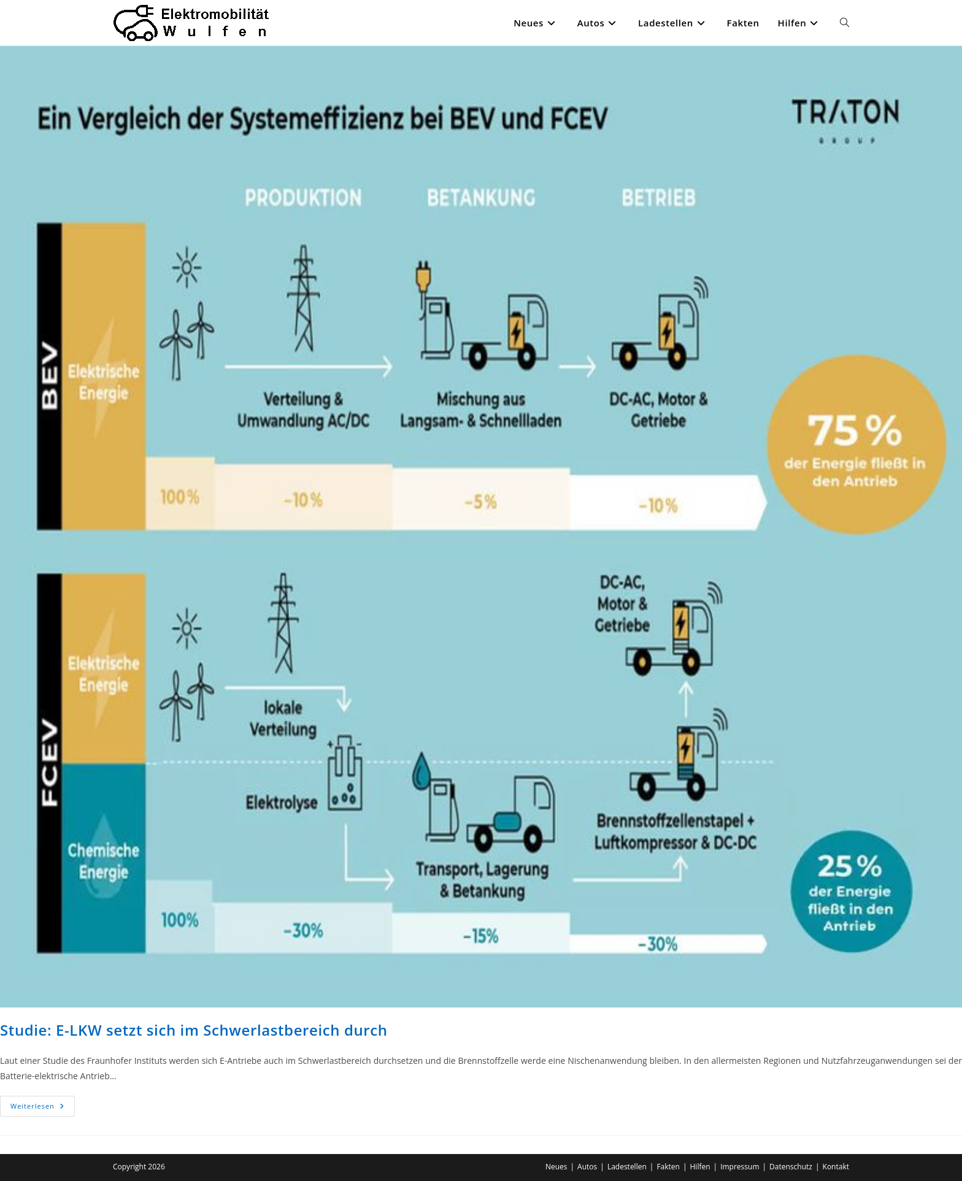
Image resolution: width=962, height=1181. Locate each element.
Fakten (668, 1166)
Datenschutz (790, 1166)
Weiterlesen (42, 1108)
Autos (587, 1166)
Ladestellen (627, 1166)
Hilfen (700, 1166)
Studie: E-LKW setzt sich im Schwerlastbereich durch (194, 1030)
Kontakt (836, 1166)
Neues (556, 1166)
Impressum (739, 1166)
